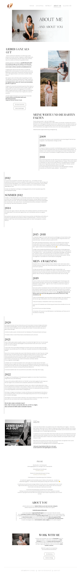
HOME (32, 6)
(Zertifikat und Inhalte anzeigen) (39, 474)
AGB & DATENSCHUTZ (44, 570)
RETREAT (48, 6)
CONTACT (57, 570)
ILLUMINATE (67, 6)
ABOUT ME (57, 6)
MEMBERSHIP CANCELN (28, 570)
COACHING (39, 6)
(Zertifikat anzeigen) (40, 470)
